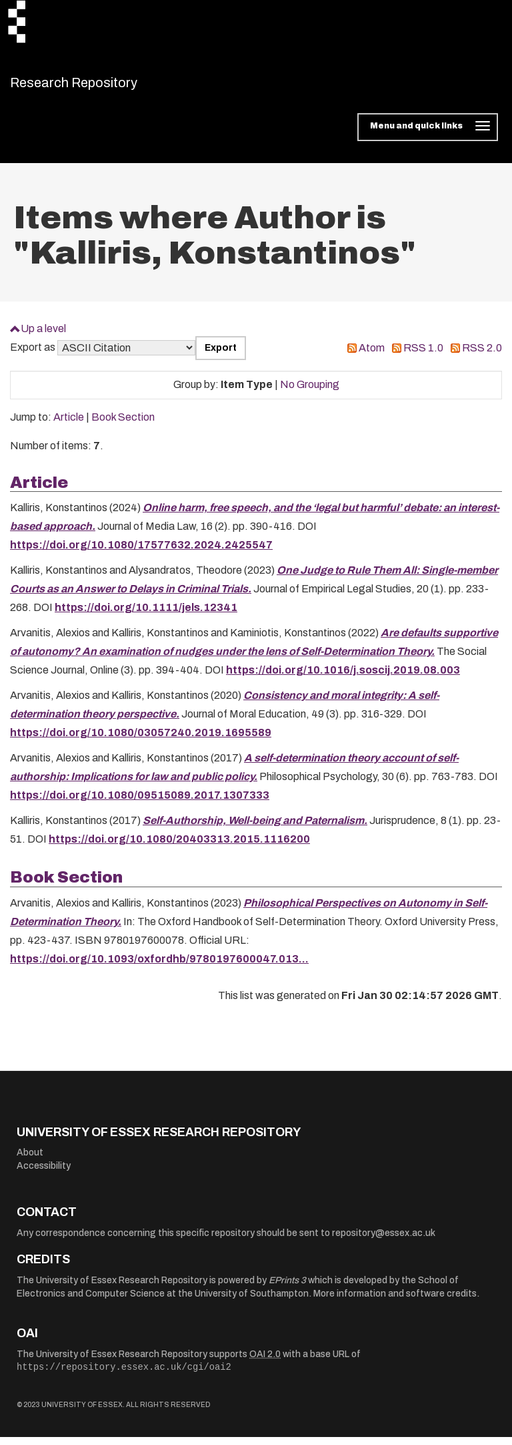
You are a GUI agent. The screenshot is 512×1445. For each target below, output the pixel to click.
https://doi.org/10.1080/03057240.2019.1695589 (140, 741)
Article (68, 425)
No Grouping (309, 393)
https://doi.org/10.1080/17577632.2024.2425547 (141, 553)
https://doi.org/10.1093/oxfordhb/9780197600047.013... (159, 966)
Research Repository (103, 86)
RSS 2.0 (482, 356)
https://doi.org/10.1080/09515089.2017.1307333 (139, 803)
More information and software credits (395, 1302)
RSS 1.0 (423, 356)
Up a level (43, 336)
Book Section (123, 425)
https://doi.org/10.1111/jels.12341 (146, 616)
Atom (372, 356)
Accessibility (44, 1174)
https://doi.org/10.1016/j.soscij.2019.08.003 (343, 678)
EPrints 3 (287, 1289)
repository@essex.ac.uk (383, 1241)
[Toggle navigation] (427, 136)
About (30, 1161)
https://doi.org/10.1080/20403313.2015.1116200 (179, 847)
